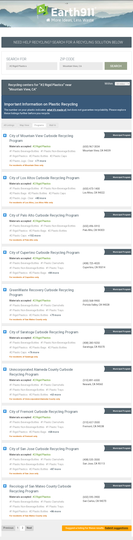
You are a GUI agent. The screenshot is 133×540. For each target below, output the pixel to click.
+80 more (40, 198)
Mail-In (52, 125)
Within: (117, 84)
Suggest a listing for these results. (96, 528)
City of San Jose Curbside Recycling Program (44, 449)
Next (29, 527)
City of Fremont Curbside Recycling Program (43, 412)
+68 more (53, 432)
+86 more (55, 511)
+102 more (34, 235)
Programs (39, 125)
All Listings (9, 125)
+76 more (33, 352)
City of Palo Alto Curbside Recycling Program (44, 215)
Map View (24, 125)
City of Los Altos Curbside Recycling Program (44, 178)
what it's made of (56, 109)
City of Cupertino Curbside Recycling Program (44, 253)
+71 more (40, 161)
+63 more (55, 394)
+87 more (55, 469)
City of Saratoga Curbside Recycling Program (43, 332)
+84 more (53, 272)
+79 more (55, 315)
